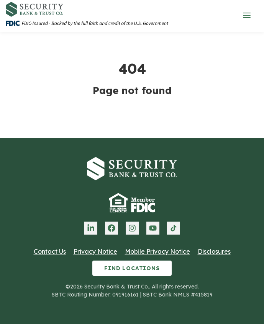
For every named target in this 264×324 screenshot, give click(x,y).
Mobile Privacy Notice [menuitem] (157, 251)
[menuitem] (90, 228)
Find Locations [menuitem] (131, 268)
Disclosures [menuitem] (214, 251)
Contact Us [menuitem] (50, 251)
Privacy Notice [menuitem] (95, 251)
